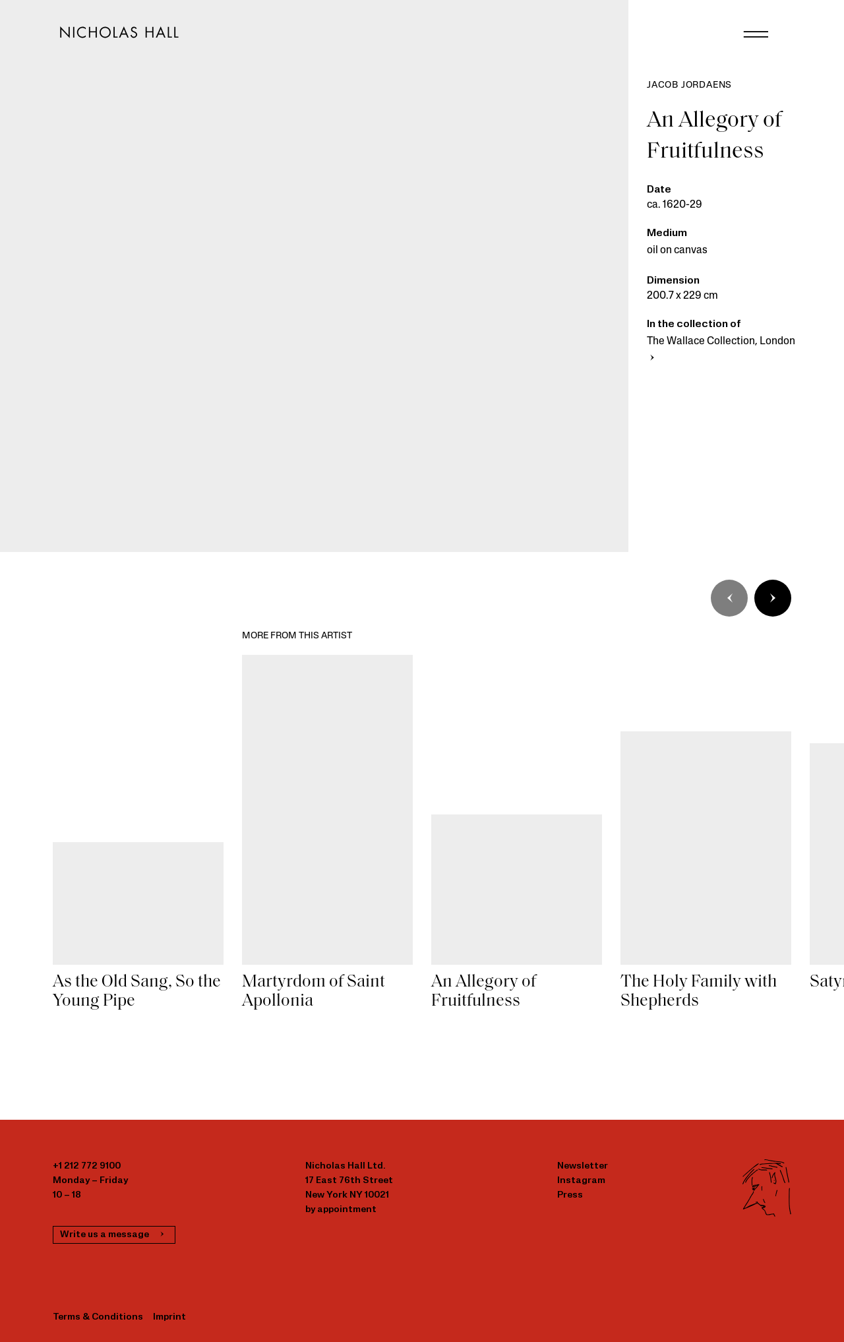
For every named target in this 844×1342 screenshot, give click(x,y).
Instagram (581, 1181)
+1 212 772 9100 (87, 1166)
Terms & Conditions (98, 1317)
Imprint (169, 1317)
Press (570, 1195)
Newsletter (582, 1166)
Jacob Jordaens (689, 85)
